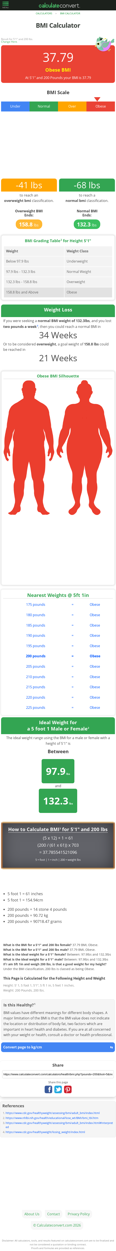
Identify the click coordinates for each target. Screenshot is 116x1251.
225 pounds (35, 707)
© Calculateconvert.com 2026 (57, 1225)
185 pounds (35, 625)
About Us (31, 1214)
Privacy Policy (79, 1214)
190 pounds (35, 635)
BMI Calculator (70, 13)
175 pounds (35, 604)
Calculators (44, 13)
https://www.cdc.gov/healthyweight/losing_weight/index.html (45, 1132)
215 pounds (35, 687)
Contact (53, 1214)
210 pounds (35, 676)
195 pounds (35, 645)
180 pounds (35, 615)
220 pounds (35, 697)
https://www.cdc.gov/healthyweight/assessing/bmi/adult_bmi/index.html (53, 1113)
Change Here (9, 42)
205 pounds (35, 666)
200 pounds (35, 656)
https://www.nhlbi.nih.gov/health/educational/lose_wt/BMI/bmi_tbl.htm (52, 1118)
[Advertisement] (58, 148)
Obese (95, 604)
